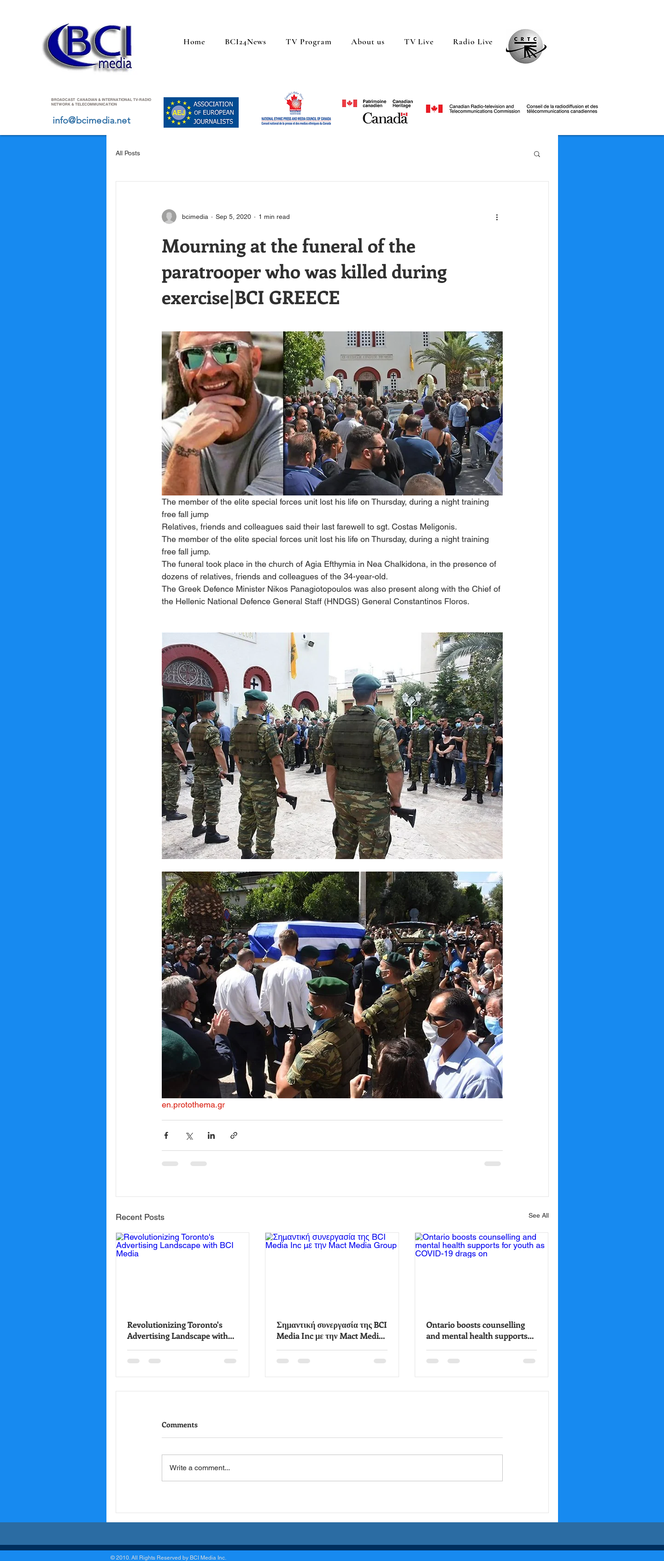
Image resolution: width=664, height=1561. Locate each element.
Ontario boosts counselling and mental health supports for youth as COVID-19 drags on (478, 1330)
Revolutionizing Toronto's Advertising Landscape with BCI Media (177, 1330)
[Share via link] (233, 1135)
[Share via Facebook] (166, 1135)
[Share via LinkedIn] (211, 1135)
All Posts (128, 153)
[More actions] (497, 216)
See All (539, 1215)
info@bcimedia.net (91, 120)
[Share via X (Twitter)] (188, 1135)
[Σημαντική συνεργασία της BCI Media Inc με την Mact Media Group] (332, 1270)
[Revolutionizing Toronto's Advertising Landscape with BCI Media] (182, 1270)
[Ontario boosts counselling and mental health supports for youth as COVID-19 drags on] (481, 1270)
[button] (537, 153)
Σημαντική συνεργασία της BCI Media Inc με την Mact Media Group (331, 1330)
